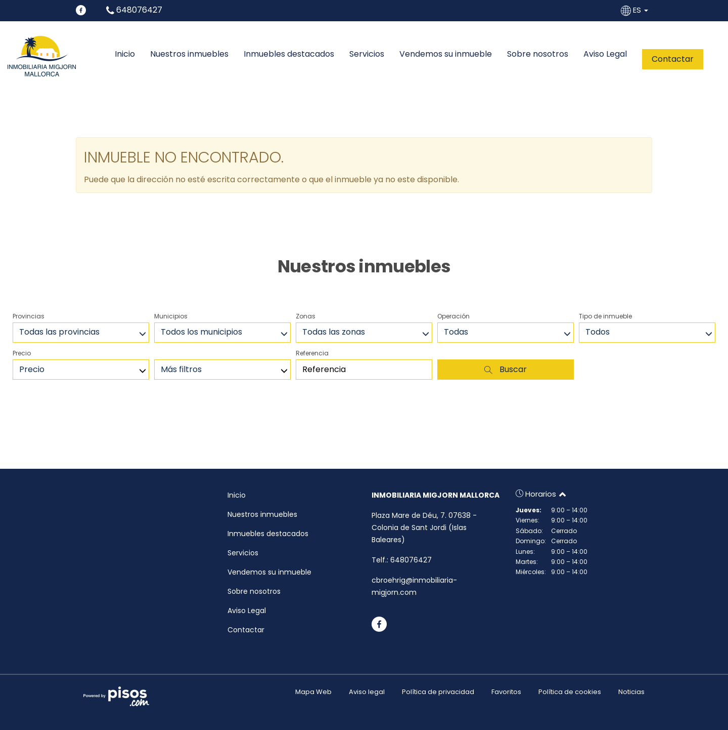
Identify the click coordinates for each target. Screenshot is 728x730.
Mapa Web (313, 692)
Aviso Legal (605, 54)
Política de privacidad (438, 692)
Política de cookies (569, 692)
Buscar (505, 369)
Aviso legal (367, 692)
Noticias (631, 692)
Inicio (125, 54)
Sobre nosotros (537, 54)
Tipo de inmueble (605, 316)
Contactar (673, 59)
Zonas (305, 316)
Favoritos (506, 692)
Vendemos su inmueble (445, 54)
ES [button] (635, 10)
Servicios (366, 54)
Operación (453, 316)
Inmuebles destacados (289, 54)
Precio (22, 353)
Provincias (28, 316)
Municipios (171, 316)
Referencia (312, 353)
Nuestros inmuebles (189, 54)
